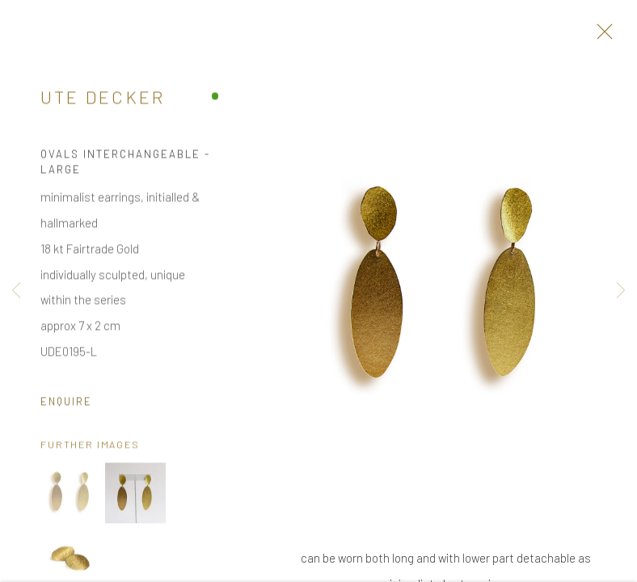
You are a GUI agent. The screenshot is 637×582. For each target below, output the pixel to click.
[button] (70, 496)
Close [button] (600, 36)
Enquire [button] (65, 403)
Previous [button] (16, 291)
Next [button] (621, 291)
